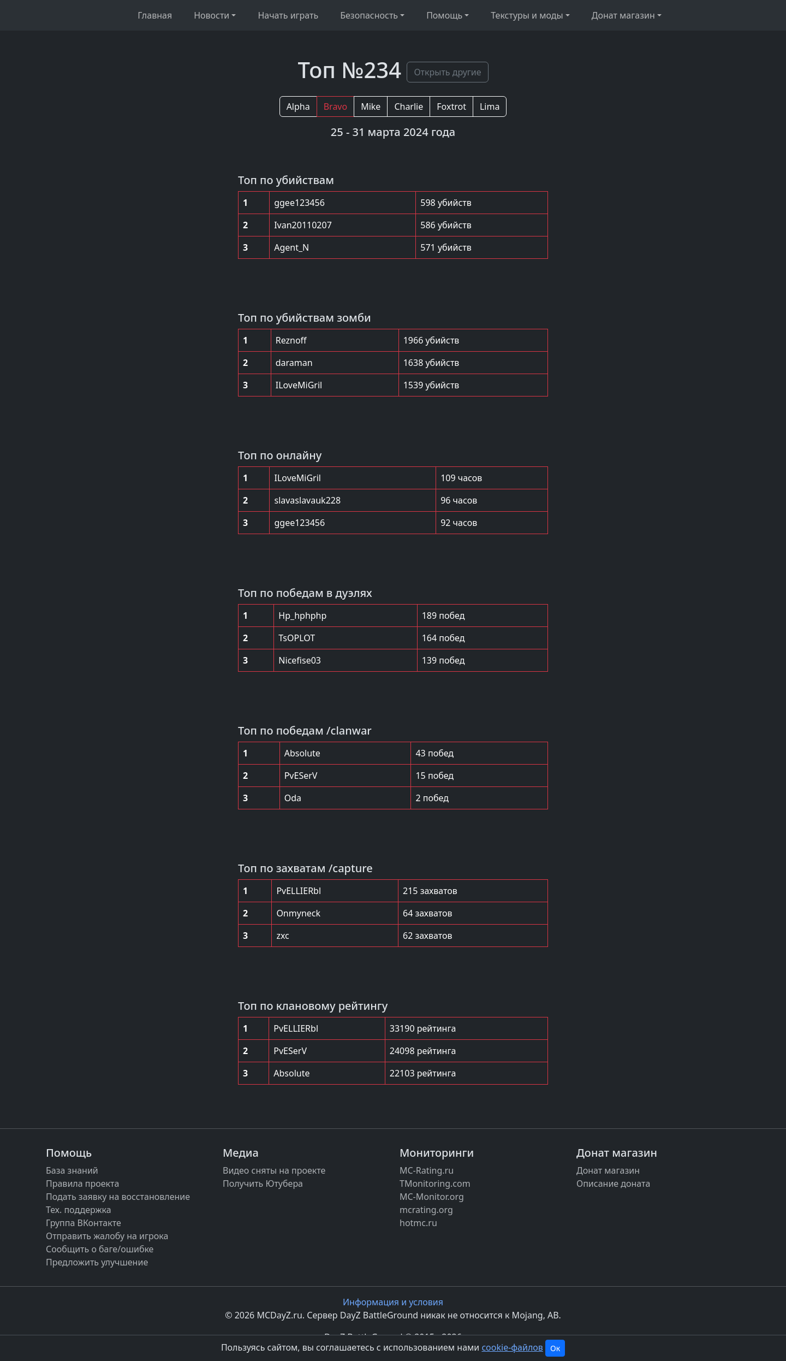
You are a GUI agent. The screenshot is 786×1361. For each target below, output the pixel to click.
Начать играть (288, 15)
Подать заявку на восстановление (118, 1197)
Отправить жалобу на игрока (107, 1236)
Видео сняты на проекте (274, 1170)
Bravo (335, 106)
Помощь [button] (444, 15)
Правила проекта (82, 1183)
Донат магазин (608, 1170)
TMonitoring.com (435, 1183)
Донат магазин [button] (623, 15)
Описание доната (613, 1183)
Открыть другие (447, 72)
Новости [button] (211, 15)
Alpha (298, 106)
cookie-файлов (512, 1347)
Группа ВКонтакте (83, 1223)
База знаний (72, 1170)
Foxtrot (451, 106)
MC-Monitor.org (432, 1197)
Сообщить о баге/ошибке (99, 1249)
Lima (489, 106)
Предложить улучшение (97, 1262)
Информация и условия (393, 1302)
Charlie (408, 106)
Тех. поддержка (78, 1210)
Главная (155, 15)
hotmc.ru (418, 1223)
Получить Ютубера (263, 1183)
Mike (370, 106)
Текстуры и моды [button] (527, 15)
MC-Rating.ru (427, 1170)
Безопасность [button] (369, 15)
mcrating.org (426, 1210)
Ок (555, 1348)
